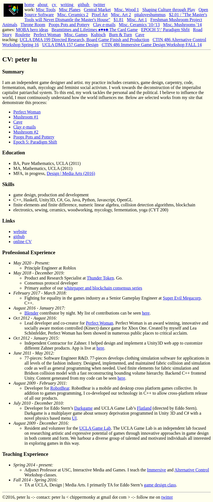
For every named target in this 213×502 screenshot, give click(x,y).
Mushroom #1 (25, 117)
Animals (9, 24)
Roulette (22, 34)
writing (67, 4)
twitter (99, 4)
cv (54, 4)
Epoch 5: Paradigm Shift (35, 142)
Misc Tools (45, 9)
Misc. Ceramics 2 (72, 14)
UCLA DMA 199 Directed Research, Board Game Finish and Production (84, 39)
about (43, 4)
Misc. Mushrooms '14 (182, 24)
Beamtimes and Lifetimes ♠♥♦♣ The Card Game (95, 29)
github (84, 4)
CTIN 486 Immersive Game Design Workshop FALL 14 (152, 44)
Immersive (156, 470)
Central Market (97, 9)
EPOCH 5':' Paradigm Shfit (165, 29)
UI (74, 418)
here (146, 313)
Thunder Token (100, 278)
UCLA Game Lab (95, 428)
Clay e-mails (104, 24)
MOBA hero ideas (32, 29)
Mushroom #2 (25, 132)
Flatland (144, 408)
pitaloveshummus (150, 14)
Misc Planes (69, 9)
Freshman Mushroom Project (176, 19)
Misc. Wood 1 (126, 9)
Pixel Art (100, 14)
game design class (160, 485)
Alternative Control (191, 470)
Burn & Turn (120, 34)
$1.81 (119, 19)
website (20, 231)
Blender (31, 313)
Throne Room (33, 24)
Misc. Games (75, 34)
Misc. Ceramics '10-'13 (139, 24)
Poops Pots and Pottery (69, 24)
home (29, 4)
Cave (139, 34)
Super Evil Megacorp (182, 298)
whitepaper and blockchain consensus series (103, 288)
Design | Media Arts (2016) (71, 173)
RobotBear (59, 388)
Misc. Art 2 (121, 14)
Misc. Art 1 (137, 19)
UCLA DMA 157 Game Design (70, 44)
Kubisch (98, 34)
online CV (22, 241)
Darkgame (83, 408)
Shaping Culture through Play (168, 9)
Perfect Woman (47, 34)
